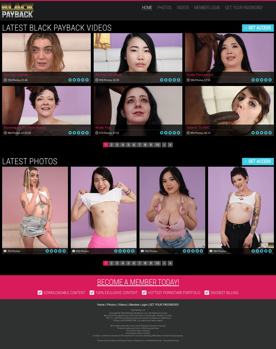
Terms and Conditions (107, 340)
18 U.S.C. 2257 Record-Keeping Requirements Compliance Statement (138, 318)
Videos (183, 7)
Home (147, 7)
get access (259, 27)
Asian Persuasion (200, 75)
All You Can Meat (108, 75)
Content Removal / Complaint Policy (162, 340)
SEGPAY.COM (130, 320)
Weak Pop (103, 127)
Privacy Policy (125, 340)
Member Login (207, 7)
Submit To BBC (198, 127)
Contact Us (139, 340)
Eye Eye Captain (16, 75)
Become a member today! (138, 282)
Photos (164, 7)
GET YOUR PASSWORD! (244, 7)
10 (157, 145)
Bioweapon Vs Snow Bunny (25, 127)
